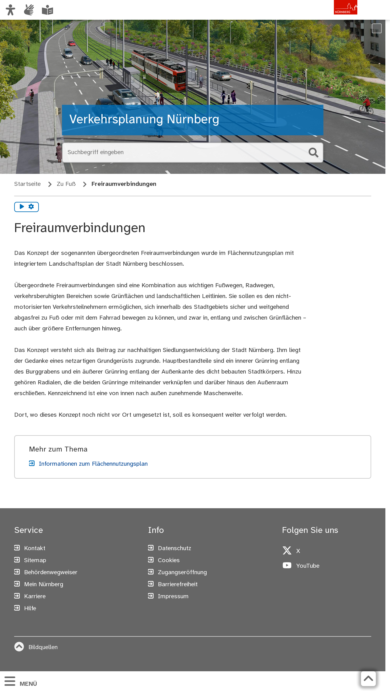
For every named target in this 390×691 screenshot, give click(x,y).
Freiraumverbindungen (124, 184)
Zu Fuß (66, 184)
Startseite (27, 184)
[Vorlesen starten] (22, 207)
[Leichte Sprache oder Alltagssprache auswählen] (47, 10)
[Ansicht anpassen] (10, 10)
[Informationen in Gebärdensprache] (29, 10)
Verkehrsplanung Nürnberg (144, 119)
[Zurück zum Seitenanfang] (368, 678)
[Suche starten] (313, 152)
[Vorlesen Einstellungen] (31, 207)
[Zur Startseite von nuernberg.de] (331, 16)
